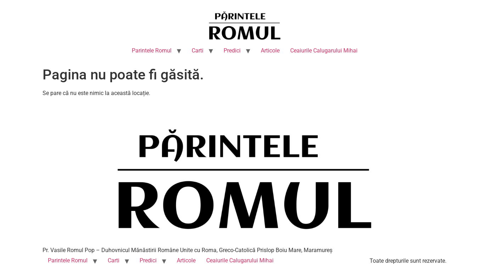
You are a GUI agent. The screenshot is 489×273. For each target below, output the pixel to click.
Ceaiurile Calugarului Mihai (324, 50)
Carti (197, 50)
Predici (232, 50)
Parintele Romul (152, 50)
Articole (270, 50)
